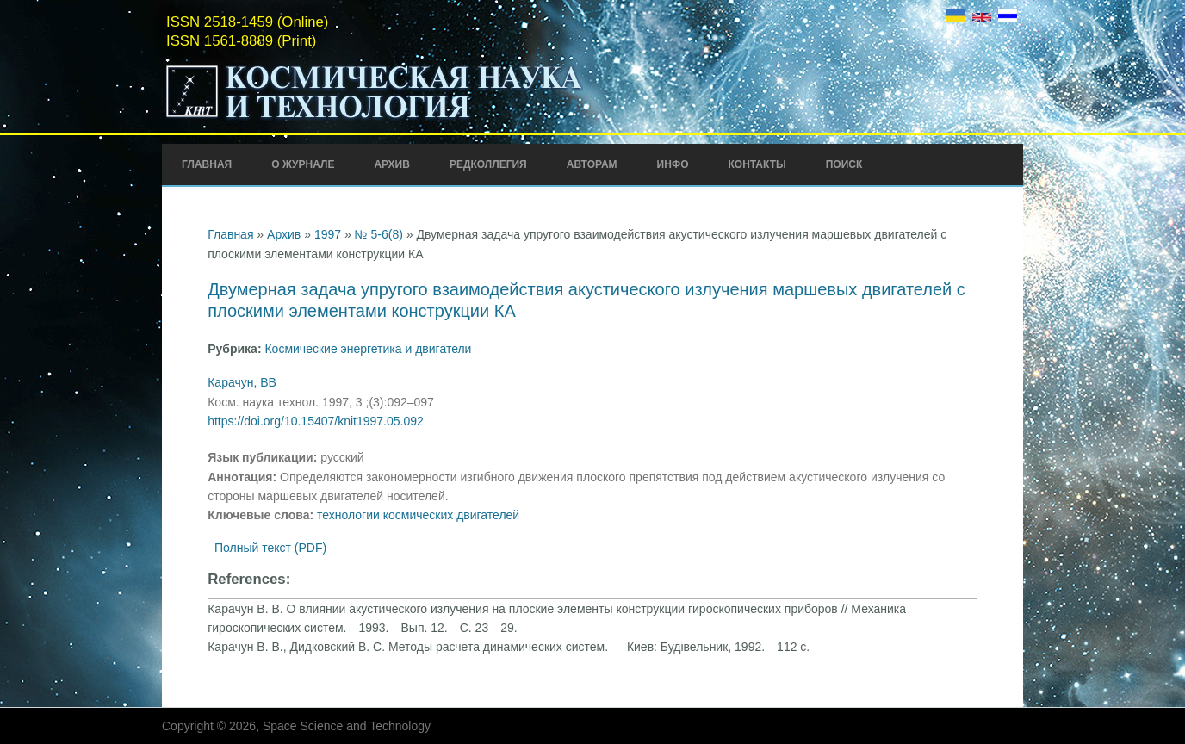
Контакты (756, 164)
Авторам (592, 164)
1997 (327, 234)
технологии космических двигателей (418, 515)
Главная (207, 164)
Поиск (844, 164)
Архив (392, 164)
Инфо (673, 164)
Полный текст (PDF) (270, 548)
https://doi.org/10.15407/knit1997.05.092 (316, 421)
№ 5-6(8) (379, 234)
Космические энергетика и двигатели (367, 349)
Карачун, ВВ (242, 382)
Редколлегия (488, 164)
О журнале (302, 164)
